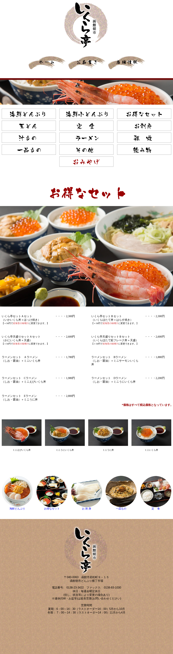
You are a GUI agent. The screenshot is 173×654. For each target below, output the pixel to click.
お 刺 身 (86, 508)
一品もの (121, 508)
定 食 (156, 508)
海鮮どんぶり (17, 508)
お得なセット (52, 508)
